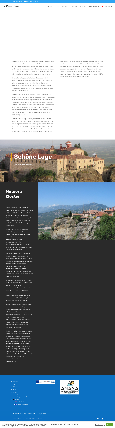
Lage (57, 6)
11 (77, 235)
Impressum (42, 414)
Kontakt (83, 6)
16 (85, 235)
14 (82, 235)
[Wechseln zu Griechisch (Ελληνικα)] (22, 404)
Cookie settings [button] (100, 425)
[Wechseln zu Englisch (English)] (22, 402)
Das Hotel (65, 6)
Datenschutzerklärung (18, 414)
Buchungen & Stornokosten (22, 397)
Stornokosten (32, 414)
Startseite (49, 6)
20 (91, 235)
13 (80, 235)
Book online (93, 6)
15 (83, 235)
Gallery (75, 6)
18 (88, 235)
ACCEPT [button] (109, 425)
